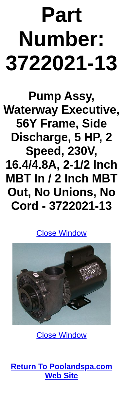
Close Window (61, 233)
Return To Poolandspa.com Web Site (61, 371)
